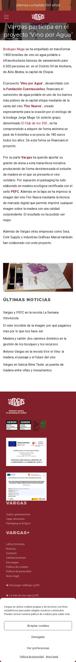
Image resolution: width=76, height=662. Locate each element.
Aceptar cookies (38, 626)
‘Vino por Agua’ (31, 83)
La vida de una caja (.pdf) (22, 595)
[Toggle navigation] (6, 17)
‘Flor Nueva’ (33, 106)
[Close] (70, 5)
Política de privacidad (32, 656)
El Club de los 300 (34, 123)
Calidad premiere (16, 557)
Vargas (26, 157)
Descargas (12, 562)
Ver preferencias (38, 648)
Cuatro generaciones (18, 514)
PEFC (15, 192)
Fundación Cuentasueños (25, 89)
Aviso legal (52, 656)
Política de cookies (17, 566)
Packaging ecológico (18, 523)
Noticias (11, 548)
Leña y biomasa (15, 544)
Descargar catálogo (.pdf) (23, 585)
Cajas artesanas (15, 518)
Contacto (11, 553)
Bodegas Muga (14, 49)
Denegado (38, 637)
